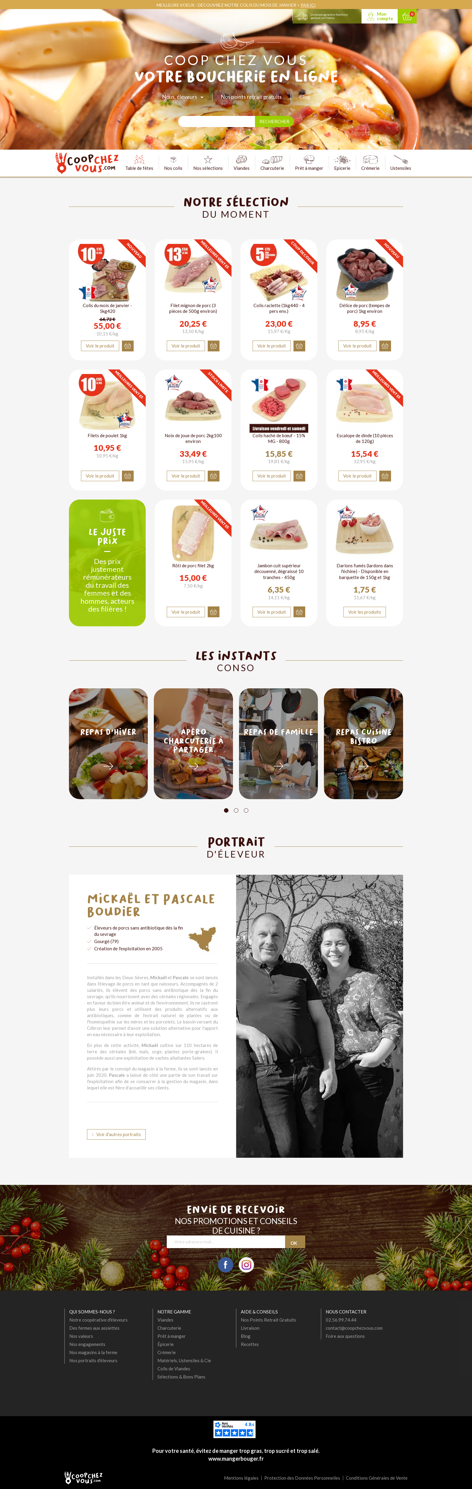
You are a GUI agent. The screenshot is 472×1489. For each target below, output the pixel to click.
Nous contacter (346, 1311)
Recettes (250, 1344)
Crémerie (370, 163)
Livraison (250, 1328)
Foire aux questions (345, 1336)
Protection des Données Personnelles (302, 1478)
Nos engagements (87, 1344)
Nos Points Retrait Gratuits (268, 1319)
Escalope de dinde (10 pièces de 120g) (365, 438)
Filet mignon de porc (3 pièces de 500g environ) (193, 308)
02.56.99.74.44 (341, 1319)
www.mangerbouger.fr (236, 1458)
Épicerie (165, 1344)
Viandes (242, 163)
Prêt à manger (309, 163)
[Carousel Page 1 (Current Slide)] (226, 810)
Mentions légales (241, 1478)
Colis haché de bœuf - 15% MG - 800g (279, 438)
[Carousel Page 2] (236, 810)
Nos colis (173, 163)
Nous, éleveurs (179, 96)
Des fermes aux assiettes (94, 1328)
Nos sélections (208, 163)
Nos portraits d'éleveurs (93, 1360)
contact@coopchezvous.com (354, 1328)
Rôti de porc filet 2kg (193, 565)
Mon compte (385, 16)
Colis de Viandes (173, 1368)
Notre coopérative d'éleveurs (98, 1319)
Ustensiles (400, 163)
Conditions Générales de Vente (377, 1478)
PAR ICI (308, 5)
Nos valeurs (81, 1336)
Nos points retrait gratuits (251, 96)
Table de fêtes (139, 163)
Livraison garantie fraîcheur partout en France (329, 16)
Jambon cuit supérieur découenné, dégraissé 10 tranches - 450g (279, 571)
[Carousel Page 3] (246, 810)
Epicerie (342, 163)
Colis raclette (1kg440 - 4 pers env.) (279, 308)
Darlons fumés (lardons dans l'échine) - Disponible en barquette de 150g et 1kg (365, 571)
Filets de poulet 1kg (107, 435)
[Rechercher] (216, 121)
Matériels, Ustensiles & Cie (184, 1360)
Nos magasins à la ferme (93, 1352)
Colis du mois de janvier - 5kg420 (107, 308)
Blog (304, 96)
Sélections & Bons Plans (181, 1376)
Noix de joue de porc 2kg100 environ (193, 438)
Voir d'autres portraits (118, 1134)
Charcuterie (272, 163)
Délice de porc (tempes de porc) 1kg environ (364, 308)
